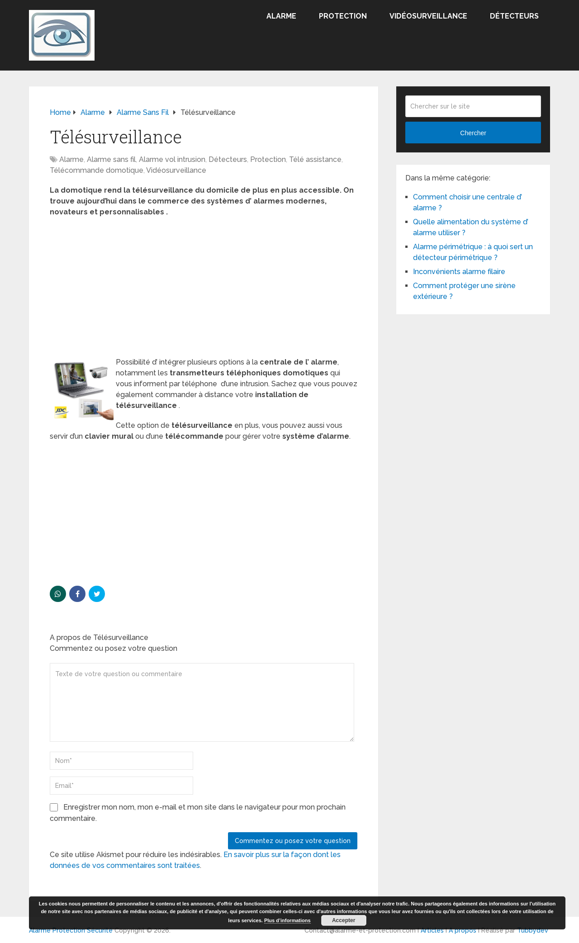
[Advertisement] (203, 290)
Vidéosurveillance (428, 16)
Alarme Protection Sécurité (71, 930)
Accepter (343, 920)
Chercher (473, 133)
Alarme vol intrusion (172, 159)
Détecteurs (514, 16)
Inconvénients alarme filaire (459, 271)
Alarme (281, 16)
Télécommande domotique (96, 170)
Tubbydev (532, 930)
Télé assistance (315, 159)
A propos (462, 930)
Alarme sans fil (111, 159)
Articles (432, 930)
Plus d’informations (287, 920)
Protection (343, 16)
